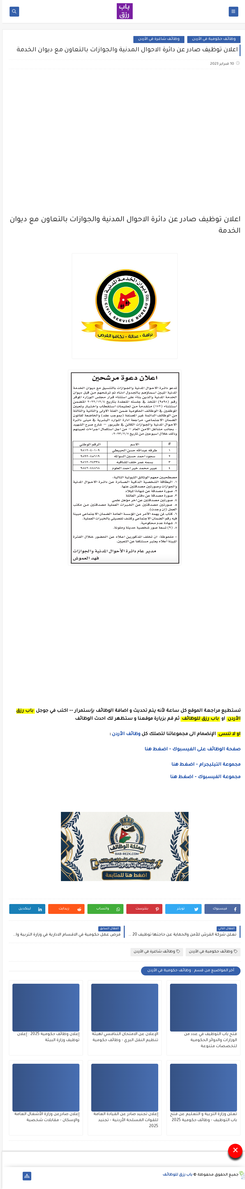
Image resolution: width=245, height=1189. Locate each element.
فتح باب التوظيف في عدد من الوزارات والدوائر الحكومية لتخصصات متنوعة (208, 1040)
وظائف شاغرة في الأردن (156, 39)
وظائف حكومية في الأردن (212, 39)
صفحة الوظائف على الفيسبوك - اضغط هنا (190, 749)
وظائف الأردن (124, 734)
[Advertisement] (122, 124)
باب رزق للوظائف (175, 1175)
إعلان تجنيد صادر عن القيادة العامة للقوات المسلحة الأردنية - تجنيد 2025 (123, 1120)
